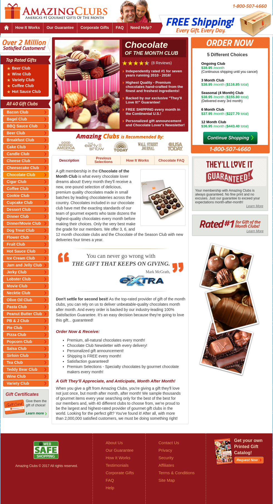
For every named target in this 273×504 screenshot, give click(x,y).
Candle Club (18, 154)
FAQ (120, 27)
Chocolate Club (21, 174)
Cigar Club (16, 181)
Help (110, 487)
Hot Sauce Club (26, 92)
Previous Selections (104, 160)
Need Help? (141, 27)
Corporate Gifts (94, 27)
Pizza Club (16, 334)
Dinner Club (18, 216)
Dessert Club (19, 209)
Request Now (247, 460)
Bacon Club (17, 112)
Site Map (166, 480)
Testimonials (117, 465)
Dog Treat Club (20, 230)
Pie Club (14, 327)
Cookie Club (18, 195)
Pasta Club (17, 307)
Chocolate (155, 48)
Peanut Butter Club (24, 314)
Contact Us (168, 442)
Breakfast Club (20, 140)
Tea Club (15, 362)
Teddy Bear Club (22, 369)
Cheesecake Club (23, 167)
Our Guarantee (60, 27)
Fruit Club (16, 244)
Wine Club (21, 74)
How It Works (27, 27)
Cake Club (16, 147)
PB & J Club (18, 320)
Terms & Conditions (176, 472)
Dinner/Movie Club (24, 223)
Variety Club (23, 80)
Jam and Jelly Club (24, 265)
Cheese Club (18, 161)
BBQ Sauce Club (22, 126)
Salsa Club (17, 348)
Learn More (254, 206)
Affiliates (166, 465)
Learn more (35, 413)
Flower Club (18, 237)
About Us (114, 442)
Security (165, 457)
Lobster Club (19, 279)
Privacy (165, 450)
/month (234, 67)
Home (6, 28)
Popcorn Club (19, 341)
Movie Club (17, 286)
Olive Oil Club (19, 300)
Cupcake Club (20, 202)
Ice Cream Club (21, 258)
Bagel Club (17, 119)
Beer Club (21, 68)
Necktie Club (18, 293)
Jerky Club (17, 272)
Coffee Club (23, 86)
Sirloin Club (18, 355)
